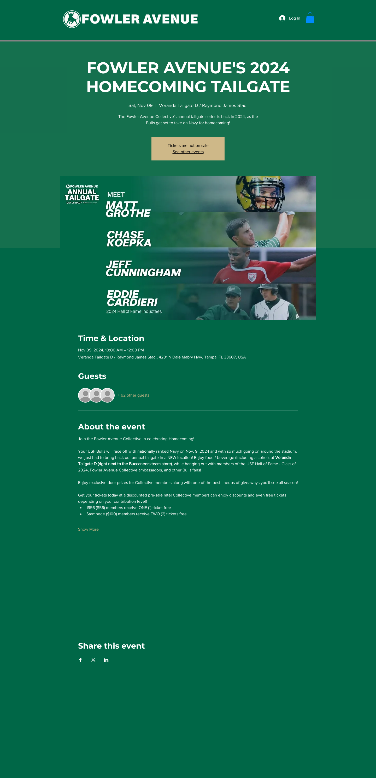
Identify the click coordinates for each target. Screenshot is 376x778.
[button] (310, 17)
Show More (88, 529)
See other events (188, 151)
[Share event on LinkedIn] (106, 660)
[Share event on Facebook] (80, 660)
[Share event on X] (93, 660)
